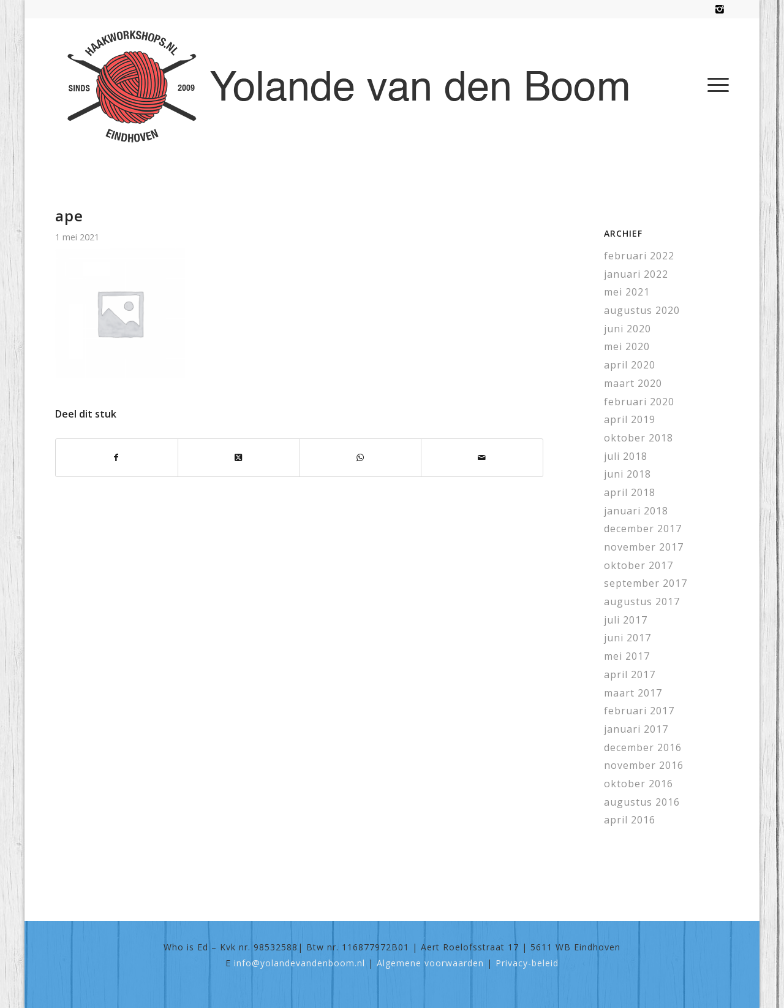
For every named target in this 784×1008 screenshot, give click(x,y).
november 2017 (644, 547)
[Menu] (714, 84)
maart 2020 (633, 383)
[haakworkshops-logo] (354, 84)
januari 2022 (636, 274)
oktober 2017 (638, 565)
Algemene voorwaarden (430, 963)
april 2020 (629, 365)
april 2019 (629, 419)
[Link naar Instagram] (719, 9)
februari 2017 (639, 710)
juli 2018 (625, 456)
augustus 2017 (642, 601)
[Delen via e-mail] (482, 457)
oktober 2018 (638, 438)
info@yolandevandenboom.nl (299, 963)
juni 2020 (627, 328)
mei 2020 (627, 346)
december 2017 (643, 528)
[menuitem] (714, 84)
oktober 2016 (638, 783)
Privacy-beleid (527, 963)
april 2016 (629, 820)
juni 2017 (627, 637)
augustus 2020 (642, 310)
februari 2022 (639, 255)
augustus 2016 (642, 802)
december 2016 (643, 747)
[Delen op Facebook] (117, 457)
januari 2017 (636, 729)
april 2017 (629, 674)
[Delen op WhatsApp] (360, 457)
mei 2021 (627, 292)
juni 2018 (627, 474)
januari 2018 (636, 510)
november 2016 (644, 765)
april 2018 (629, 492)
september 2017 (645, 583)
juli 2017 (625, 620)
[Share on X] (239, 457)
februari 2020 (639, 401)
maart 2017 (633, 693)
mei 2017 (627, 656)
